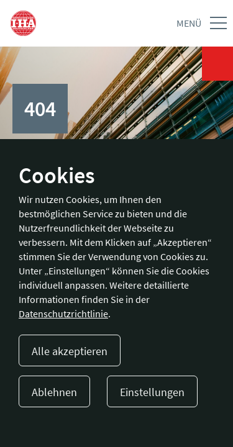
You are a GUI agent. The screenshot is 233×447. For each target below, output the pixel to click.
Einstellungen (152, 392)
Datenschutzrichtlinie (63, 313)
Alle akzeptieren (69, 351)
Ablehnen (54, 392)
